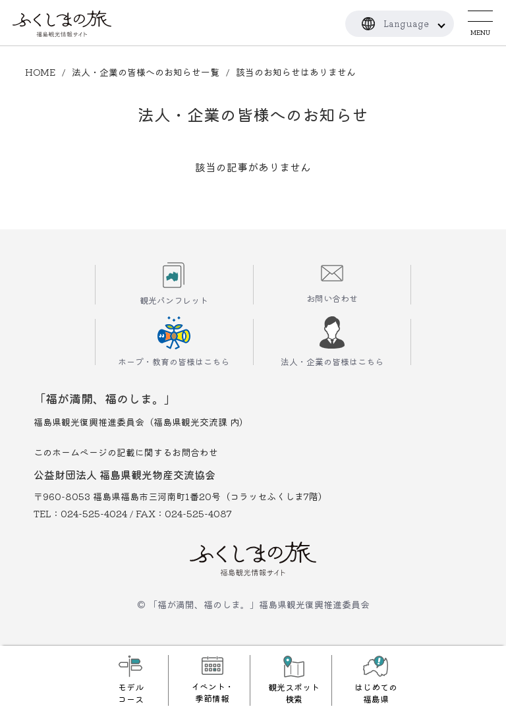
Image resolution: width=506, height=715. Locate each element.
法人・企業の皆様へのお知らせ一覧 (145, 71)
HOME (40, 71)
